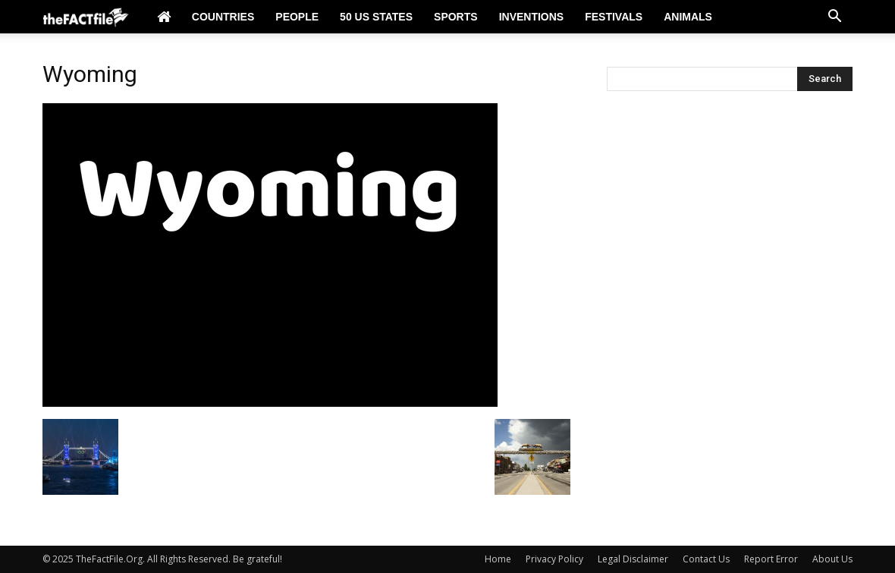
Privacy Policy (554, 559)
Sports (456, 17)
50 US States (376, 17)
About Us (832, 559)
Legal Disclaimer (633, 559)
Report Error (771, 559)
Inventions (531, 17)
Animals (688, 17)
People (297, 17)
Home (498, 559)
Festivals (613, 17)
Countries (223, 17)
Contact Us (706, 559)
